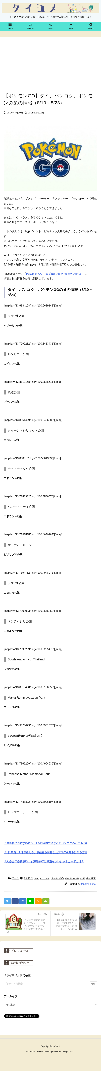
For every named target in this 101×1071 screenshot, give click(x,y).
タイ (36, 878)
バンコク (44, 878)
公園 (82, 878)
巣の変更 (91, 878)
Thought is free (67, 1052)
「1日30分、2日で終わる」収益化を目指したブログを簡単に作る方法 (45, 852)
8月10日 (28, 878)
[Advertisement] (50, 63)
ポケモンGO (57, 878)
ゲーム (15, 878)
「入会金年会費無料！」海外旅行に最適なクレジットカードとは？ (44, 861)
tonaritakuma (88, 883)
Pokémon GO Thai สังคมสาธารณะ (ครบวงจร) (53, 273)
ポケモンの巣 (72, 878)
